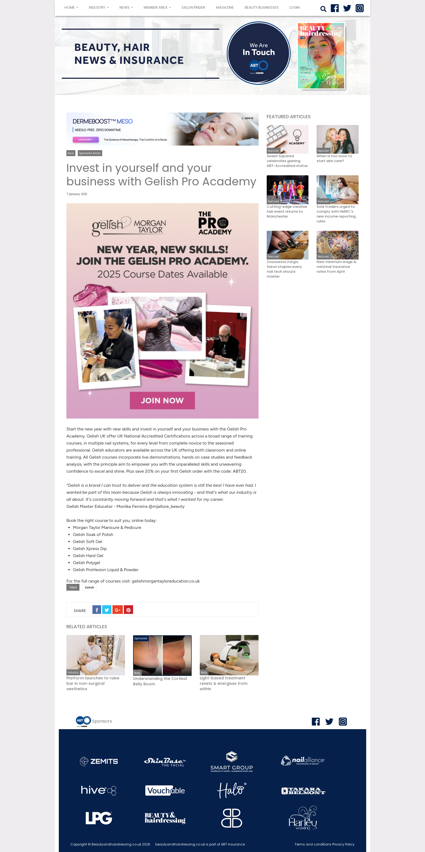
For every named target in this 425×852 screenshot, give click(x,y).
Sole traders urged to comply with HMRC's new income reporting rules (336, 214)
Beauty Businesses (262, 7)
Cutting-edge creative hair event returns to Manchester (287, 211)
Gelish (89, 587)
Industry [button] (97, 7)
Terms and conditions (313, 844)
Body (137, 673)
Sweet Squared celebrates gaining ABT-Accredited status (287, 161)
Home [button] (72, 7)
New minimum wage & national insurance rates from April (336, 266)
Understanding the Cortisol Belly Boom (160, 681)
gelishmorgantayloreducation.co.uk (166, 581)
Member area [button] (156, 7)
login (294, 7)
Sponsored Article (90, 153)
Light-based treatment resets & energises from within (223, 683)
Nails (70, 153)
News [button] (125, 7)
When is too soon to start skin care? (334, 158)
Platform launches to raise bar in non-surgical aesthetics (92, 683)
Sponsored (140, 638)
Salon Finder (193, 7)
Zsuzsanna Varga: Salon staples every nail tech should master (284, 269)
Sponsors (102, 721)
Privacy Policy (343, 844)
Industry (72, 672)
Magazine (225, 7)
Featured (273, 151)
